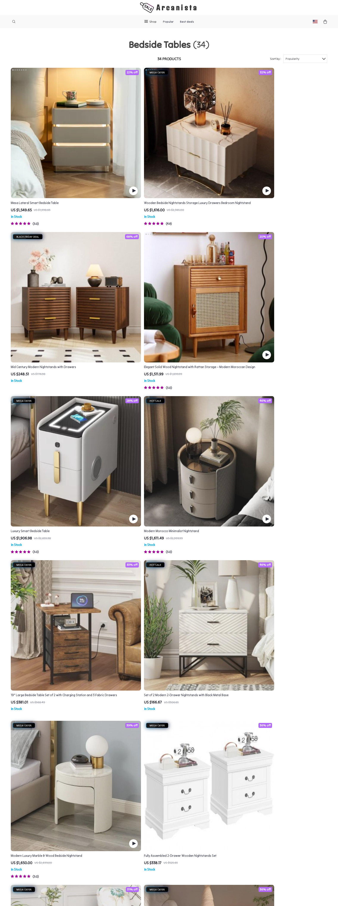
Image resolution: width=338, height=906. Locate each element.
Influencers (127, 830)
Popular (168, 22)
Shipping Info (198, 802)
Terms (140, 897)
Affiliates (125, 837)
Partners (125, 852)
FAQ (191, 809)
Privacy (150, 897)
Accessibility (164, 897)
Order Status (198, 830)
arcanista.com (262, 795)
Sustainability (129, 859)
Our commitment (264, 824)
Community (127, 873)
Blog (122, 795)
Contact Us (196, 795)
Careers (124, 816)
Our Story (126, 802)
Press (123, 823)
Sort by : (275, 59)
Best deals (187, 22)
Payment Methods (201, 823)
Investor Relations (132, 844)
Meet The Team (130, 809)
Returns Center (199, 816)
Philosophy (127, 866)
